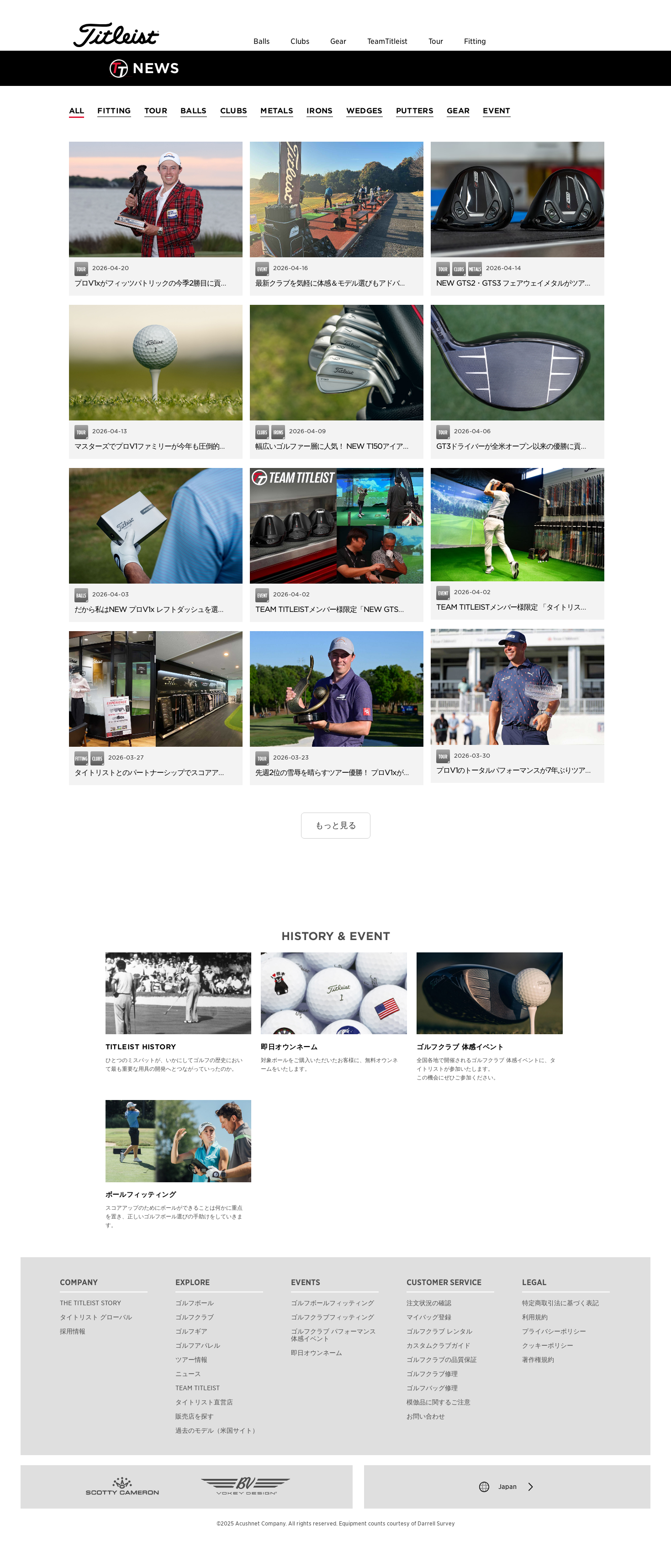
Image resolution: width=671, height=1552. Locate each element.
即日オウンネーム (289, 1047)
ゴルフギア (191, 1331)
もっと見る (335, 825)
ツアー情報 (191, 1359)
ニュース (188, 1373)
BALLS (193, 110)
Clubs (300, 41)
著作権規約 (538, 1359)
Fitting (475, 41)
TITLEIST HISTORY (141, 1047)
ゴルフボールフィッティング (332, 1303)
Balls (261, 41)
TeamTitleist (387, 41)
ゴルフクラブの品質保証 (442, 1359)
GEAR (458, 110)
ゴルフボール (194, 1303)
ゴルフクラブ (194, 1317)
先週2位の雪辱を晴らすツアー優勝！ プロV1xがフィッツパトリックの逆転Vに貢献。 (386, 772)
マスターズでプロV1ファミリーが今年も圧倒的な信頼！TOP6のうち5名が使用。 (199, 446)
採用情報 (72, 1331)
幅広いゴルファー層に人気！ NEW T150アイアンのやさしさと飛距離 (363, 446)
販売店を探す (194, 1416)
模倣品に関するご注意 (438, 1402)
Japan (507, 1486)
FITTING (114, 110)
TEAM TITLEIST (197, 1388)
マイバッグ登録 (429, 1317)
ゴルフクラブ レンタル (439, 1331)
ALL (77, 110)
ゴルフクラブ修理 (432, 1373)
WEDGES (364, 110)
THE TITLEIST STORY (90, 1303)
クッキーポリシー (547, 1345)
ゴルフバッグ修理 (432, 1388)
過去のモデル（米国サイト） (217, 1430)
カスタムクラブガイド (438, 1345)
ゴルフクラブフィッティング (332, 1317)
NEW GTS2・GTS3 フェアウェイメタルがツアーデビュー (527, 283)
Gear (338, 41)
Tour (435, 41)
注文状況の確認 (429, 1303)
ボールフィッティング (141, 1195)
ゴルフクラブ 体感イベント (460, 1047)
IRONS (319, 110)
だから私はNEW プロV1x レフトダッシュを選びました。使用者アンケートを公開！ (204, 609)
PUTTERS (414, 110)
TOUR (155, 110)
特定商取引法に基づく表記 (560, 1303)
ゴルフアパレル (197, 1345)
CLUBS (234, 110)
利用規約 (535, 1317)
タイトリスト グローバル (96, 1317)
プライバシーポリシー (554, 1331)
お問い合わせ (426, 1416)
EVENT (497, 110)
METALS (276, 110)
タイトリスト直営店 (204, 1402)
